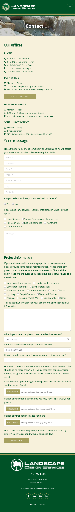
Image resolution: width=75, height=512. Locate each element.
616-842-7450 (14, 61)
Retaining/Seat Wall (29, 297)
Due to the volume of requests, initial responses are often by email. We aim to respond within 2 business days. (35, 432)
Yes (8, 204)
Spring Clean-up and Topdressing (41, 219)
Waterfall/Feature (48, 294)
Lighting (11, 294)
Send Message (16, 440)
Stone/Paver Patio (16, 290)
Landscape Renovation (47, 283)
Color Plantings (14, 226)
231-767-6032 (14, 68)
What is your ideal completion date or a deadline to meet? (33, 334)
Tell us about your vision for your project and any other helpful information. (36, 304)
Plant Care (51, 222)
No (16, 204)
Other (63, 297)
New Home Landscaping (19, 283)
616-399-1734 (14, 58)
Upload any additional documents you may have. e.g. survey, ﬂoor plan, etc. (37, 400)
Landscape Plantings (17, 286)
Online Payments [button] (37, 504)
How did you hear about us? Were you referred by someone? (35, 355)
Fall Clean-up (13, 222)
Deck (53, 290)
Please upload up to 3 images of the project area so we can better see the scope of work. (37, 383)
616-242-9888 (14, 65)
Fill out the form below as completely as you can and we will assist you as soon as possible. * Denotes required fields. (37, 150)
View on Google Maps (20, 96)
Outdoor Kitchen (37, 290)
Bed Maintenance (33, 222)
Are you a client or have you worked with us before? (30, 198)
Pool (62, 290)
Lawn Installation (41, 286)
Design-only (49, 297)
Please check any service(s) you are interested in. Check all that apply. (36, 211)
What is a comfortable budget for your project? (28, 344)
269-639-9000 (14, 71)
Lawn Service (13, 219)
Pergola (11, 297)
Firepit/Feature (27, 294)
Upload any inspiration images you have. (24, 415)
